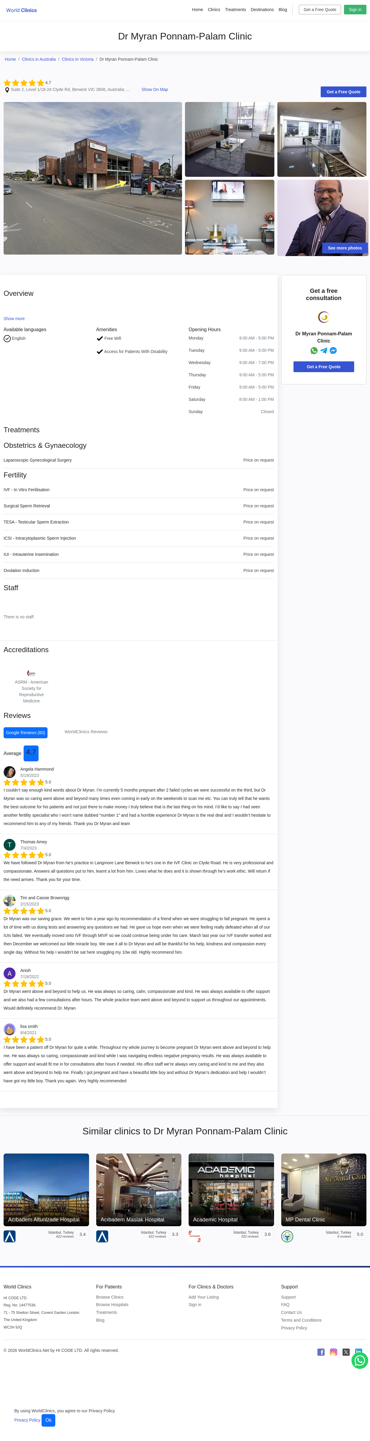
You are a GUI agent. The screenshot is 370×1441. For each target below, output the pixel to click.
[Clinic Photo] (93, 178)
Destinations (262, 9)
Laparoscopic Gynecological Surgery (38, 460)
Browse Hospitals (112, 1304)
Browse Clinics (110, 1297)
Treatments (235, 9)
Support (288, 1297)
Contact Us (291, 1312)
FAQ (285, 1304)
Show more (14, 318)
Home (197, 9)
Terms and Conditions (301, 1320)
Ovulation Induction (21, 570)
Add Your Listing (204, 1297)
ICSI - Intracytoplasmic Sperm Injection (40, 538)
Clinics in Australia (39, 59)
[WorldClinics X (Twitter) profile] (346, 1352)
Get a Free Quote (320, 9)
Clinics (214, 9)
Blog (283, 9)
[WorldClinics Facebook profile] (321, 1352)
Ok (48, 1420)
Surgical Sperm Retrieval (27, 505)
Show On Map (155, 89)
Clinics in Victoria (78, 59)
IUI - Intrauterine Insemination (31, 554)
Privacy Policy (294, 1328)
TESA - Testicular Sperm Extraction (36, 522)
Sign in (355, 9)
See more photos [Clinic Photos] (345, 248)
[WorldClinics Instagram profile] (333, 1352)
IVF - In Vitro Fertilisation (27, 489)
